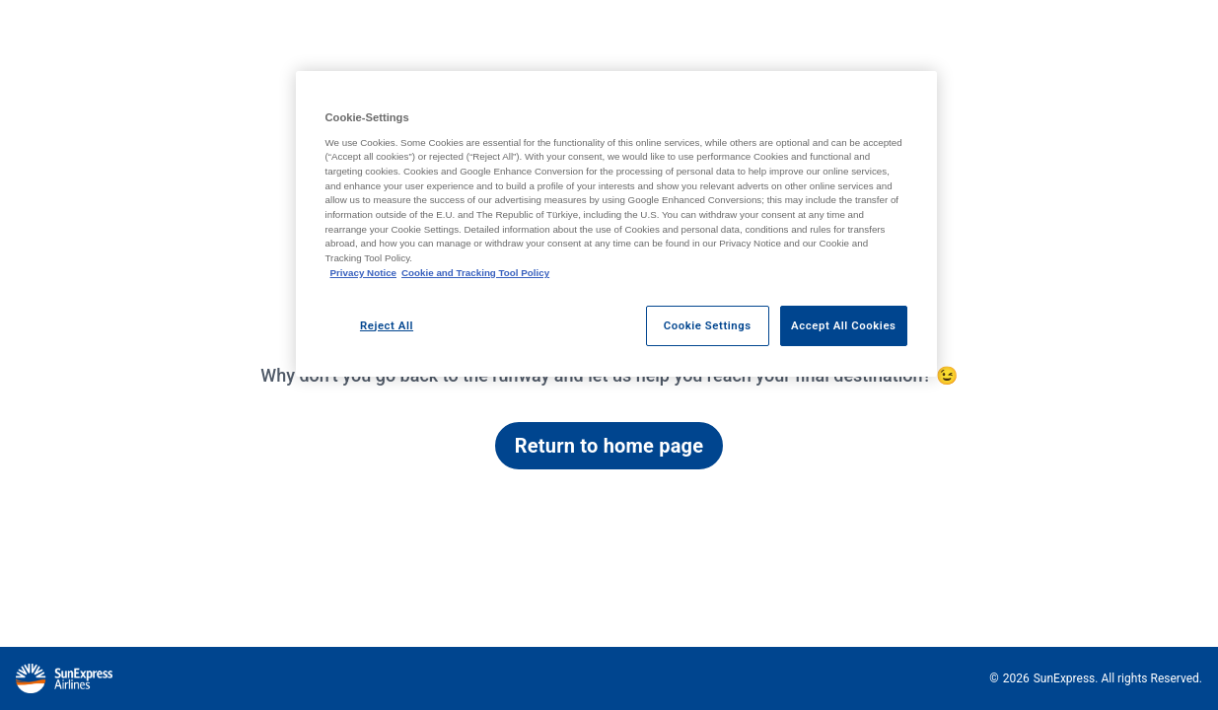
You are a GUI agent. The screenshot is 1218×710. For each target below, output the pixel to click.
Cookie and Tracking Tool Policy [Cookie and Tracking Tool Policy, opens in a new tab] (475, 272)
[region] (616, 224)
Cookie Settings (708, 325)
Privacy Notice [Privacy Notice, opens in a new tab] (363, 272)
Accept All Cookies (843, 325)
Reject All (386, 325)
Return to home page (609, 446)
